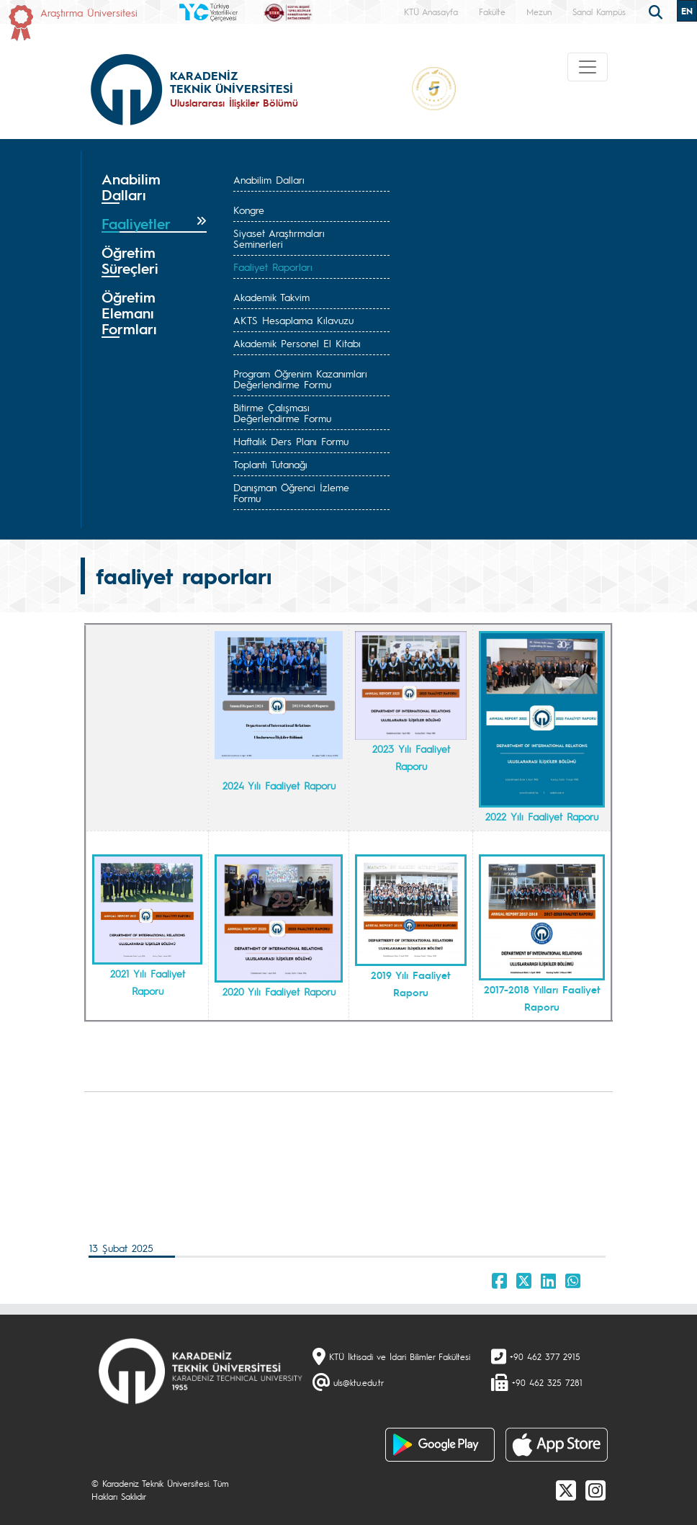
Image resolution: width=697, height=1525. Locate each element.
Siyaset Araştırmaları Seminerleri (279, 238)
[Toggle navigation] (587, 67)
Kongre (248, 209)
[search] (657, 11)
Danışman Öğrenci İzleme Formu (291, 492)
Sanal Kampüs (599, 11)
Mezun (539, 11)
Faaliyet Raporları (272, 266)
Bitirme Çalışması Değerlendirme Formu (282, 412)
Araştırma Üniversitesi (89, 12)
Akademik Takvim (271, 296)
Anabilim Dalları (269, 179)
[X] (566, 1490)
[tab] (154, 187)
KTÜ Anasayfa (431, 11)
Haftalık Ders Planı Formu (290, 440)
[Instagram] (595, 1490)
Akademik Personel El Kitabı (297, 342)
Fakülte (492, 11)
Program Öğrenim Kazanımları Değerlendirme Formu (300, 378)
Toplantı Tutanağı (270, 463)
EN (687, 11)
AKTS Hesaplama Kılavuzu (293, 319)
